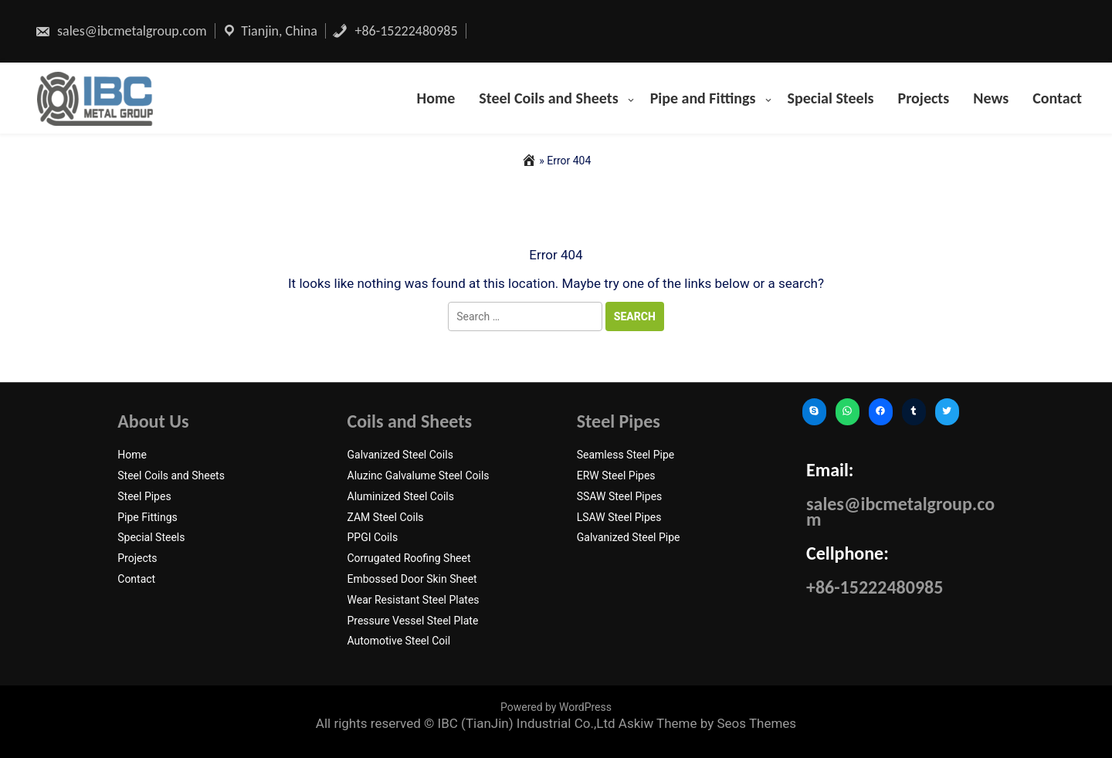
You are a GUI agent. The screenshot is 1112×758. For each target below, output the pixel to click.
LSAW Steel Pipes (619, 517)
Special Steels (831, 98)
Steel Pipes (144, 496)
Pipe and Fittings (703, 98)
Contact (1057, 98)
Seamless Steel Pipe (626, 454)
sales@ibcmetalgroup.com (121, 30)
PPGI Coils (373, 537)
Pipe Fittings (147, 517)
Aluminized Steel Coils (401, 496)
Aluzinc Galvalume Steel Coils (419, 475)
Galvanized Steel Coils (400, 454)
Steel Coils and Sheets (548, 98)
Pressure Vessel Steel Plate (413, 620)
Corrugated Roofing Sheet (409, 558)
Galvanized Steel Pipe (628, 537)
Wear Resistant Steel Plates (414, 600)
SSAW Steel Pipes (620, 496)
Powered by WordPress (556, 707)
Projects (924, 98)
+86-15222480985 (394, 30)
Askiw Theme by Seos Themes (707, 723)
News (991, 98)
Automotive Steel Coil (399, 640)
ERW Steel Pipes (616, 475)
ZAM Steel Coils (386, 517)
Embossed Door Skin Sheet (412, 579)
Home (436, 98)
